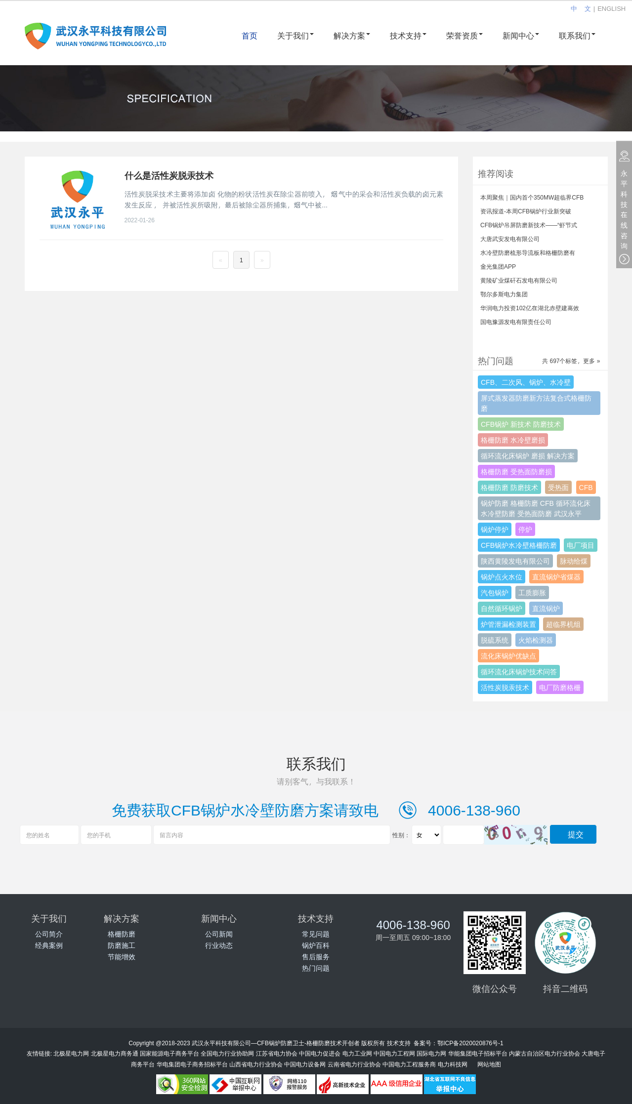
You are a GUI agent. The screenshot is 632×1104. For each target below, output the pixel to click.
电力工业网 (357, 1053)
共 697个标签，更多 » (571, 361)
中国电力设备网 (305, 1064)
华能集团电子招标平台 (477, 1053)
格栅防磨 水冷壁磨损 (513, 440)
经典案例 (49, 945)
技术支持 (408, 35)
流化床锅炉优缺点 (508, 655)
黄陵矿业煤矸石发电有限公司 (518, 280)
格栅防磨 (121, 934)
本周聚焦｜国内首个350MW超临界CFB (532, 197)
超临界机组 (563, 624)
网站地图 (489, 1064)
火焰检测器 (535, 640)
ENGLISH (611, 8)
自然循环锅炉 (501, 608)
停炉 (525, 529)
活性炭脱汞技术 (505, 687)
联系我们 (577, 35)
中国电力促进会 (319, 1053)
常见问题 (316, 934)
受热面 (558, 487)
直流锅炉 (546, 608)
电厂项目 (580, 545)
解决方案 (352, 35)
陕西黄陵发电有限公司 (515, 561)
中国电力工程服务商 (409, 1064)
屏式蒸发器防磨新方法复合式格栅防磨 (536, 403)
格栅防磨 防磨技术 (509, 487)
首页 (249, 35)
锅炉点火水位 (501, 576)
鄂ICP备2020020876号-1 (470, 1043)
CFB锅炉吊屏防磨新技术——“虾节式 (528, 225)
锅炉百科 (316, 945)
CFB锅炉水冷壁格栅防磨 (519, 545)
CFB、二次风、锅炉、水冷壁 (526, 382)
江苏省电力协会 (276, 1053)
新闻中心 (521, 35)
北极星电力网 (71, 1053)
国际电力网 (431, 1053)
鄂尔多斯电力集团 (504, 294)
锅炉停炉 (494, 529)
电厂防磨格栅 (560, 687)
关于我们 (295, 35)
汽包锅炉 (494, 592)
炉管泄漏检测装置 (508, 624)
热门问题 (316, 968)
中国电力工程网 (394, 1053)
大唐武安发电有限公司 (510, 239)
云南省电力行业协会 (354, 1064)
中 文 (580, 8)
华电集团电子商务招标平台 (192, 1064)
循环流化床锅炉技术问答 (519, 671)
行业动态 (219, 945)
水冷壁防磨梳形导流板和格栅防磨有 (527, 252)
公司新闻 (219, 934)
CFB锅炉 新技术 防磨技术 (521, 424)
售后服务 (316, 956)
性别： (401, 835)
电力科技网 (452, 1064)
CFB (586, 487)
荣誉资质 (464, 35)
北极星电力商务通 (114, 1053)
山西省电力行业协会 (256, 1064)
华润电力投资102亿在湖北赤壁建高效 (529, 308)
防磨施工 (121, 945)
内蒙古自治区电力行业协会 (544, 1053)
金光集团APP (498, 266)
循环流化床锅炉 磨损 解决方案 (528, 455)
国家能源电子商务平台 (169, 1053)
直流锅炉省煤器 (556, 576)
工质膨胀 (532, 592)
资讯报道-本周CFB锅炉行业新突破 (525, 211)
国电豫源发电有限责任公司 (515, 322)
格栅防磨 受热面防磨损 (516, 471)
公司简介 (49, 934)
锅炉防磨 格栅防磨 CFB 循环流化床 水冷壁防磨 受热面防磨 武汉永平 (535, 508)
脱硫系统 (494, 640)
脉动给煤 (574, 561)
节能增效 (121, 956)
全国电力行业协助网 (227, 1053)
